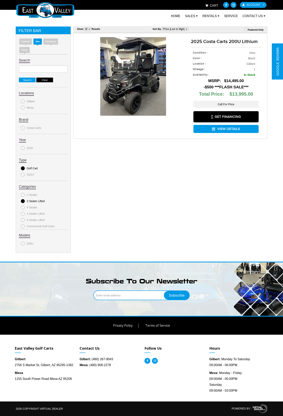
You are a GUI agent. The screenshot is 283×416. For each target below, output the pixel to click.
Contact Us (254, 16)
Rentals (210, 16)
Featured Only (254, 29)
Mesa (27, 108)
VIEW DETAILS (226, 128)
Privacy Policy (123, 325)
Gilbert (28, 101)
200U (27, 244)
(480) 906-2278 (95, 365)
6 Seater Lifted (33, 220)
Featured (25, 41)
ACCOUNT (254, 4)
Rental (24, 50)
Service (231, 16)
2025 (27, 148)
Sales (191, 16)
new (38, 41)
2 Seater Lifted (33, 201)
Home (175, 16)
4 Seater (29, 207)
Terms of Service (157, 325)
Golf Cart (29, 168)
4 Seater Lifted (33, 214)
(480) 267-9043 (96, 359)
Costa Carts (31, 128)
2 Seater (29, 195)
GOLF (27, 175)
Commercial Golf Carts (38, 226)
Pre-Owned (51, 41)
